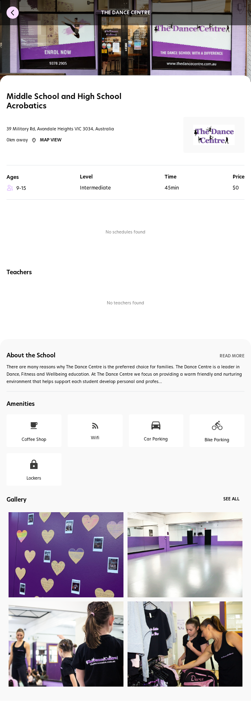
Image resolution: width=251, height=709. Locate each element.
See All (231, 499)
